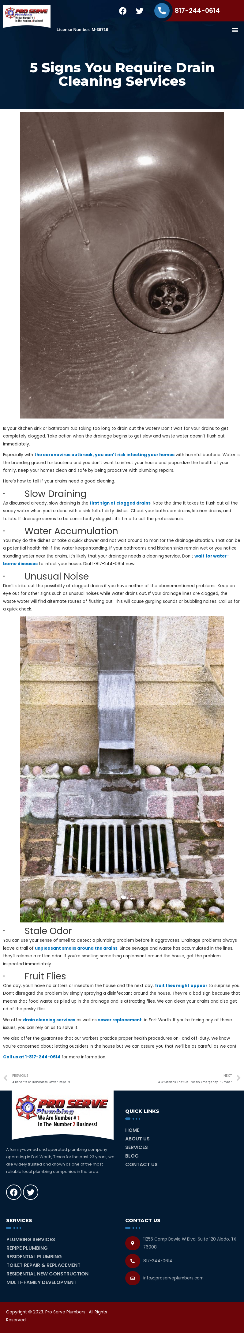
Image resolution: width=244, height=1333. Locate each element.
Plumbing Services (30, 1239)
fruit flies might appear (181, 986)
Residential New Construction (47, 1273)
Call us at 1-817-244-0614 (31, 1057)
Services (136, 1147)
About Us (137, 1138)
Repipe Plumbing (27, 1248)
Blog (132, 1155)
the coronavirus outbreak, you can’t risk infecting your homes (104, 455)
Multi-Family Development (41, 1282)
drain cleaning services (49, 1020)
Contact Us (141, 1164)
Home (132, 1130)
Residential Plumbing (34, 1256)
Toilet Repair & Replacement (43, 1265)
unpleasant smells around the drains (76, 948)
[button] (235, 29)
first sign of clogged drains (120, 503)
